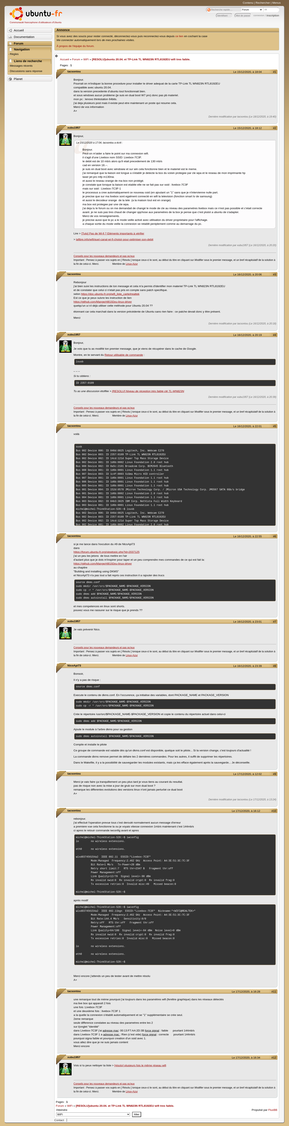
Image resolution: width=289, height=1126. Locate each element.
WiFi (86, 59)
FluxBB (272, 1109)
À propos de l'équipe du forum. (76, 46)
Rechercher (263, 2)
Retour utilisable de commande (124, 354)
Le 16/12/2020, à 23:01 (247, 621)
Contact (59, 1120)
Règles (14, 54)
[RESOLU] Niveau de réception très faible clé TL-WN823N (148, 391)
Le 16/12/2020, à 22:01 (247, 426)
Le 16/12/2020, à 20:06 (247, 274)
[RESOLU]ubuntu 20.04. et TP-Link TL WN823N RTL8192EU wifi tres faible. (141, 59)
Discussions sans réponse (26, 71)
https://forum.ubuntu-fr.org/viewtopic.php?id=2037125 (107, 551)
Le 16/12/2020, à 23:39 (247, 665)
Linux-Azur (132, 263)
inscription (273, 15)
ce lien (179, 36)
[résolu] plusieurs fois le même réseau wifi (140, 1065)
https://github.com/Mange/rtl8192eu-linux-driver (103, 301)
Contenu (248, 2)
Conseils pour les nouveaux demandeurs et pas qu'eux (104, 256)
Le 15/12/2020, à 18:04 (247, 71)
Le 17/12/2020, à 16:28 (246, 991)
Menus (276, 2)
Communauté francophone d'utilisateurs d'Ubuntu (36, 22)
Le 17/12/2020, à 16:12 (246, 810)
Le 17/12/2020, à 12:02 (247, 774)
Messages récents (21, 65)
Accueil (64, 59)
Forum (76, 59)
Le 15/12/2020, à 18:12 (247, 128)
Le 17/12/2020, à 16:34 (246, 1057)
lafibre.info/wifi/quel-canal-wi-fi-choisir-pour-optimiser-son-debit (114, 239)
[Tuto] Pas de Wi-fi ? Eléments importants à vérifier (112, 233)
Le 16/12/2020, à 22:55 (247, 536)
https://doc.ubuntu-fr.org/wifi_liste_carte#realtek (110, 293)
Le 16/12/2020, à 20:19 (247, 335)
